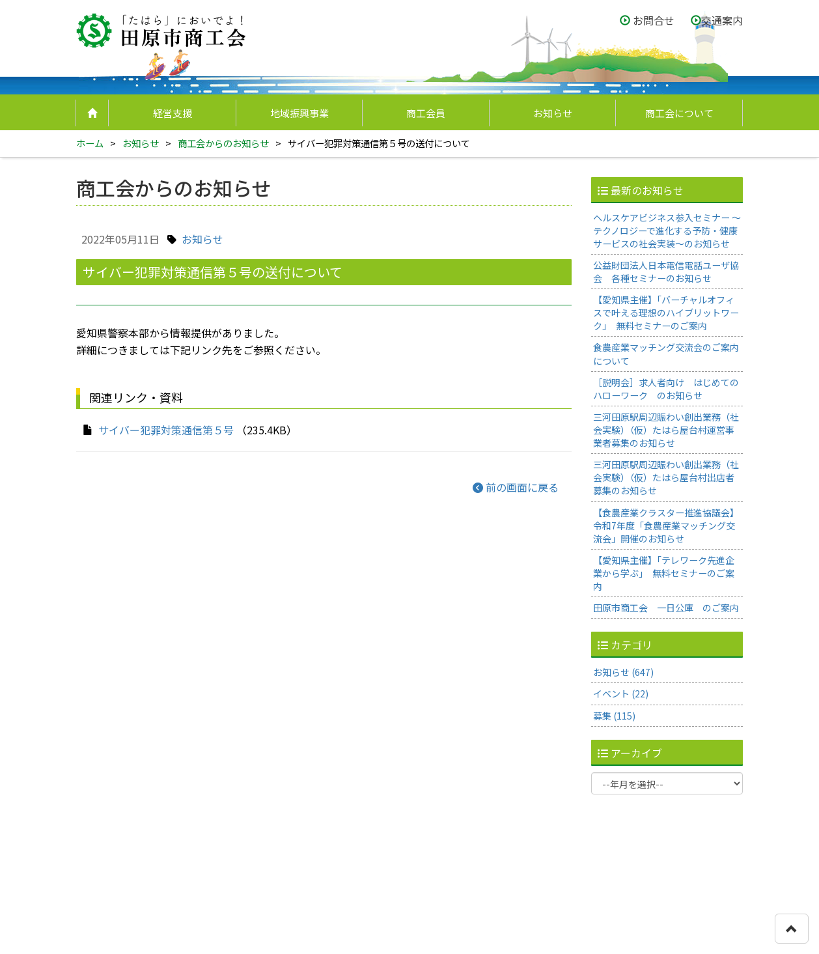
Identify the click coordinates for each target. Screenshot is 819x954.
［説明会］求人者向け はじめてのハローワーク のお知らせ (666, 389)
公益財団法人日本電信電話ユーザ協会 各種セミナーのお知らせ (666, 272)
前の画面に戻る (516, 487)
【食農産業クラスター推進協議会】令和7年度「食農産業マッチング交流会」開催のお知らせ (666, 525)
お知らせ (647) (623, 672)
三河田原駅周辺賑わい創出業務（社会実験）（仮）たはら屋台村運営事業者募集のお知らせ (666, 429)
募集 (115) (614, 715)
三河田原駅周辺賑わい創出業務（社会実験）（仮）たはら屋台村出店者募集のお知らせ (666, 477)
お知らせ (552, 113)
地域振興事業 (299, 113)
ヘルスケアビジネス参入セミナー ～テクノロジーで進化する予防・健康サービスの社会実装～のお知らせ (667, 230)
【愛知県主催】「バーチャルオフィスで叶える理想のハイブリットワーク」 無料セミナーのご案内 (666, 312)
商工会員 (425, 113)
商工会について (679, 113)
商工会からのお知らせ (223, 143)
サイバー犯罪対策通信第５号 (166, 430)
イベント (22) (620, 693)
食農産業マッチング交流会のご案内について (666, 354)
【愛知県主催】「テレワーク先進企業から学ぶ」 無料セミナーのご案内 (663, 573)
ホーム (90, 143)
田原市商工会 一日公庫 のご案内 (666, 607)
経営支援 (172, 113)
